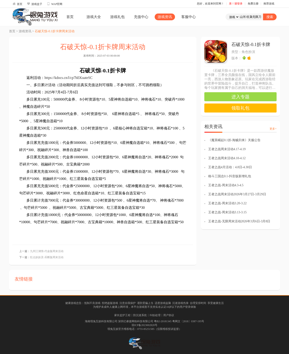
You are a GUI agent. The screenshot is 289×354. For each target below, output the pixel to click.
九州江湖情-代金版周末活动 (46, 251)
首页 (17, 4)
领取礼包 (240, 108)
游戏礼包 (117, 17)
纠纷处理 (155, 315)
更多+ (273, 128)
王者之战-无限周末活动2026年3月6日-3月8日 (239, 221)
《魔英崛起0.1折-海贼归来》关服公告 (234, 140)
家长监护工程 (122, 315)
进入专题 (240, 96)
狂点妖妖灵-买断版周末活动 (46, 257)
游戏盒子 (34, 4)
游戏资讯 (165, 17)
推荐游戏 (268, 3)
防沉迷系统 (140, 315)
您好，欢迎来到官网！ (210, 3)
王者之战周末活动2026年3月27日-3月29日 (237, 194)
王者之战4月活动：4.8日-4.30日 (230, 167)
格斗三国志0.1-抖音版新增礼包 (229, 176)
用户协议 (168, 315)
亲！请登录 (235, 3)
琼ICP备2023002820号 (145, 325)
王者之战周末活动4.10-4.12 (227, 158)
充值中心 (141, 17)
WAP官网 (54, 4)
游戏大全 (93, 17)
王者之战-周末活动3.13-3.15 (227, 212)
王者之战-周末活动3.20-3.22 (227, 203)
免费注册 (253, 3)
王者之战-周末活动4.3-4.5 (225, 185)
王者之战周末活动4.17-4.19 (227, 149)
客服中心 (188, 17)
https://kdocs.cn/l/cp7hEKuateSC (68, 78)
